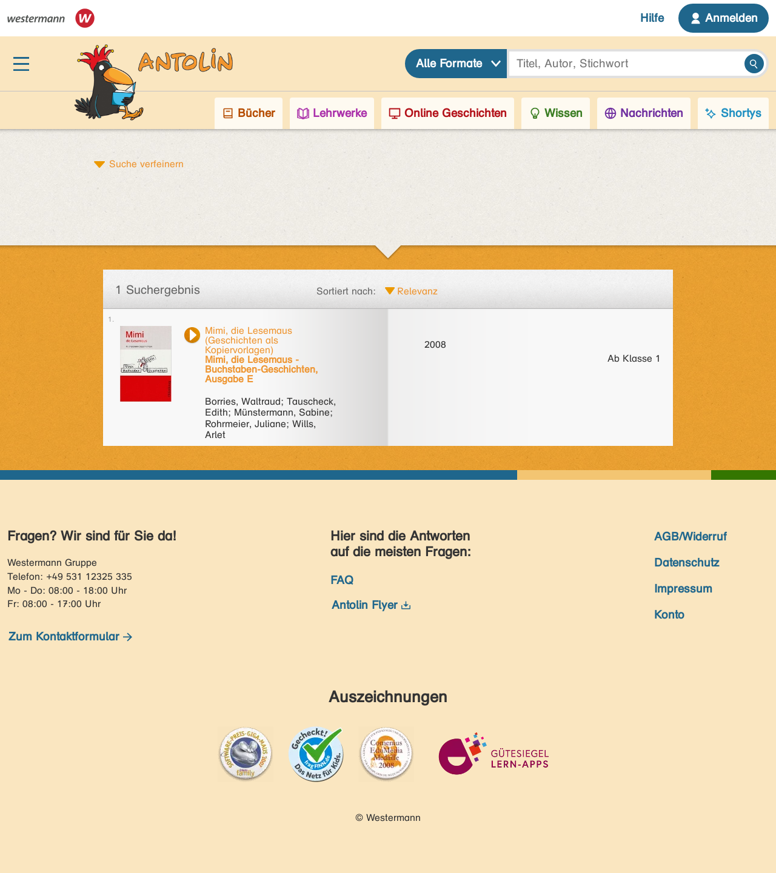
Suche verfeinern (146, 163)
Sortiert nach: (346, 291)
